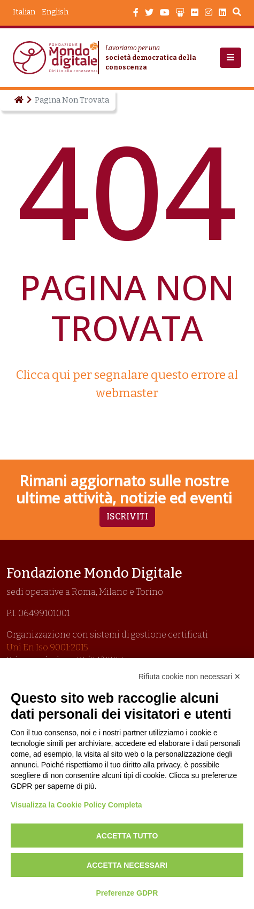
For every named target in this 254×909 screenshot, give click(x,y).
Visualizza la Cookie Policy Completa (76, 805)
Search (237, 13)
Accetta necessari (127, 865)
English (55, 12)
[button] (230, 58)
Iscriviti (127, 516)
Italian (24, 12)
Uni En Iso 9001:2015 (47, 647)
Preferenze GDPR (127, 893)
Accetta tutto (127, 836)
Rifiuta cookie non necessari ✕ (189, 676)
